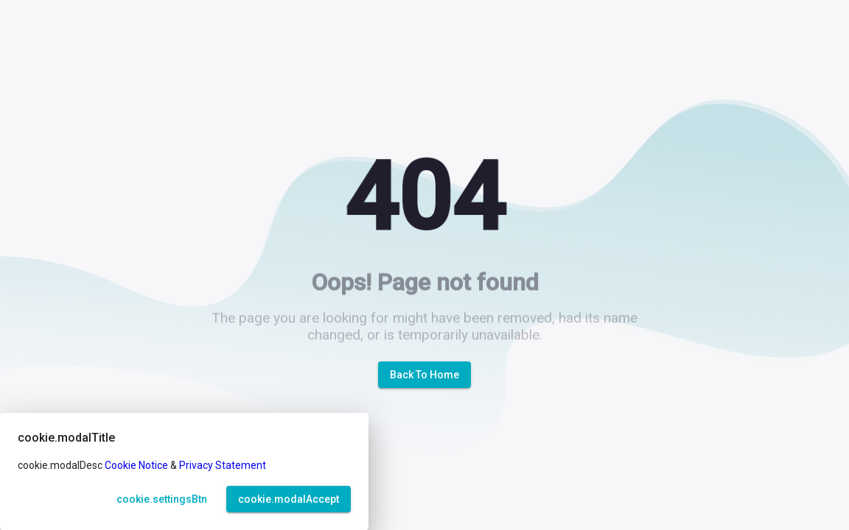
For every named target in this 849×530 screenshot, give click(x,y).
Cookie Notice (136, 465)
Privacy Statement (222, 465)
